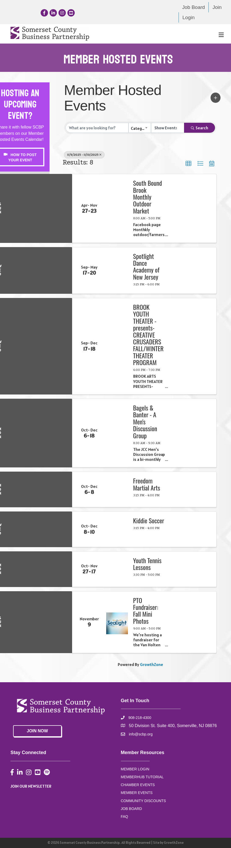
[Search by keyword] (97, 128)
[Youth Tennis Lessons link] (117, 569)
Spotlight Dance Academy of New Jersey (146, 266)
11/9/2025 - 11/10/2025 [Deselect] (84, 155)
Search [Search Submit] (199, 127)
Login (188, 17)
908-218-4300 (139, 718)
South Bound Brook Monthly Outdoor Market (147, 196)
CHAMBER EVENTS (138, 785)
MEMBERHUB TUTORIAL (142, 777)
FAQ (124, 816)
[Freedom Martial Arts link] (117, 489)
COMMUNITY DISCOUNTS (143, 801)
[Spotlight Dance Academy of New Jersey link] (117, 270)
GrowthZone (151, 664)
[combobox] (139, 128)
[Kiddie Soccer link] (117, 529)
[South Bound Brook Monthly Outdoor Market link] (117, 208)
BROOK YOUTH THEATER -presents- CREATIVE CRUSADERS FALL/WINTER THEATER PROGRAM (148, 334)
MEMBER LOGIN (135, 769)
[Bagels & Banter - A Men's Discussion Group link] (117, 433)
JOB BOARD (131, 809)
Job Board (193, 7)
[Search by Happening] (167, 128)
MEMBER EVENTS (137, 793)
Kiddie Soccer (148, 520)
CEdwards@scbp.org (20, 226)
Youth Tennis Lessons (147, 564)
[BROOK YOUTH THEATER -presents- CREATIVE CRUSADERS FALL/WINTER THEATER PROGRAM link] (117, 346)
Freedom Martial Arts (146, 484)
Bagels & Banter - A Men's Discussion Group (145, 421)
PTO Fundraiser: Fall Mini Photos (145, 611)
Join (217, 7)
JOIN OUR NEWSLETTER (30, 786)
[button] (216, 98)
